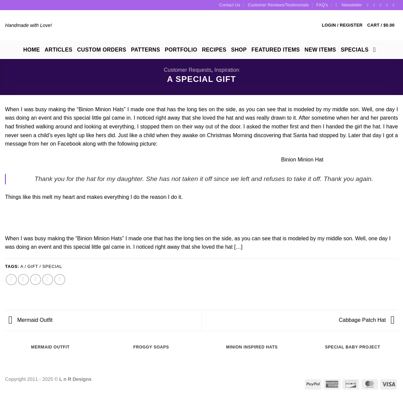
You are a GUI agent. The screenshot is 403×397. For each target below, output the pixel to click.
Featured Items (275, 50)
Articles (58, 50)
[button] (349, 5)
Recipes (214, 50)
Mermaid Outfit (30, 320)
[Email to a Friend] (35, 279)
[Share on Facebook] (11, 279)
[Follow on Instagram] (375, 5)
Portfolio (181, 50)
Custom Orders (101, 50)
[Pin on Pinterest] (47, 279)
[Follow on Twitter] (382, 5)
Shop (239, 50)
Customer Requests (187, 70)
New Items (320, 50)
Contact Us (229, 4)
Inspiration (226, 70)
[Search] (376, 49)
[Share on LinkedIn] (59, 279)
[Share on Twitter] (23, 279)
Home (31, 50)
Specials (355, 50)
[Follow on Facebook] (369, 5)
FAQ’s (322, 4)
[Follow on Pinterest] (388, 5)
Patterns (145, 50)
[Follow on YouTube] (395, 5)
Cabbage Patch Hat (367, 320)
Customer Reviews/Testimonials (278, 4)
